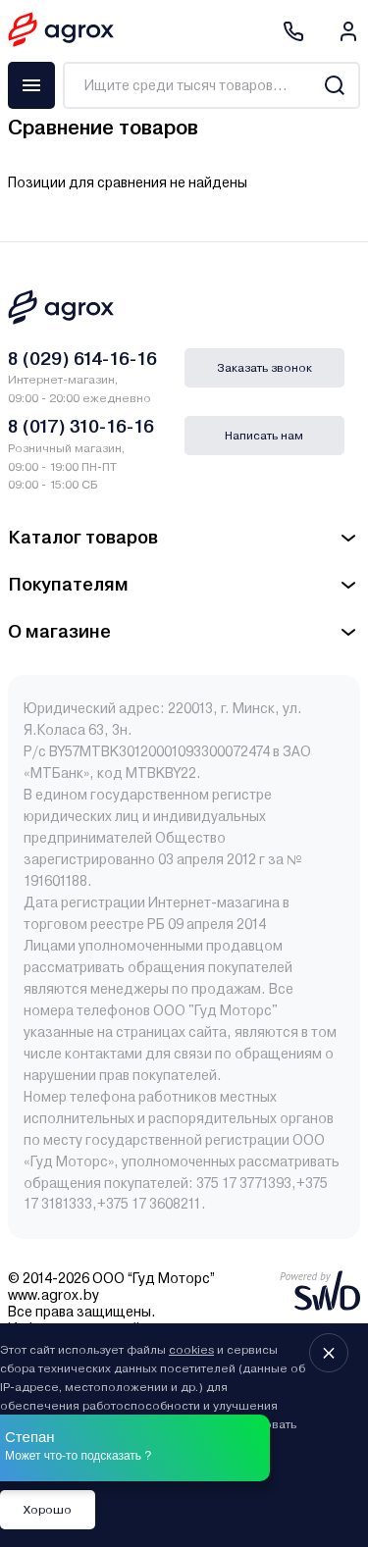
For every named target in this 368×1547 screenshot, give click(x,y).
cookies (191, 1350)
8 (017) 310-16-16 (81, 426)
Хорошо (48, 1510)
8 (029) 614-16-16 (82, 358)
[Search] (334, 85)
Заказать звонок (264, 368)
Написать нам (264, 435)
